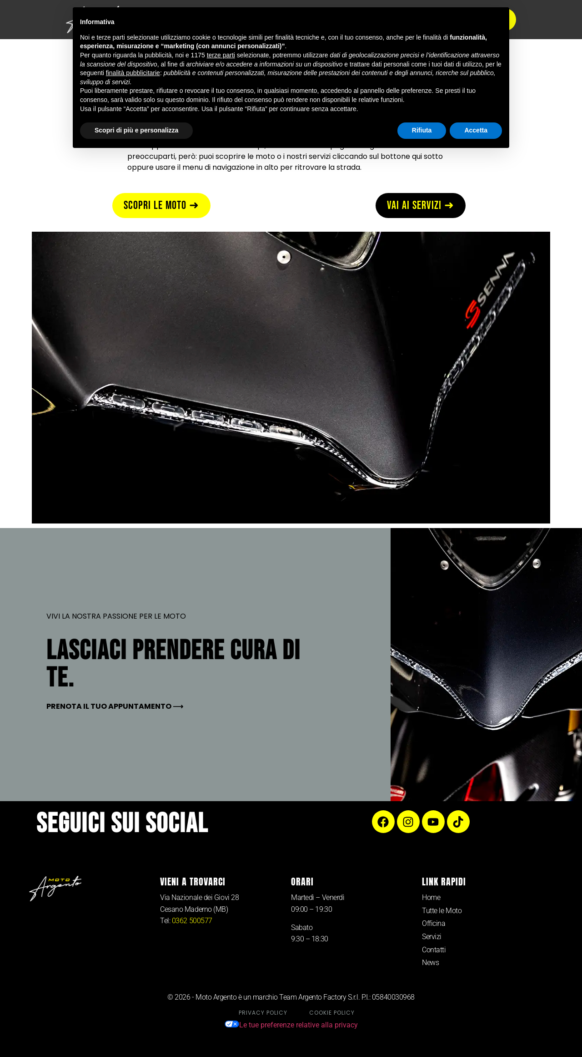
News (430, 962)
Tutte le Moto (442, 910)
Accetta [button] (475, 130)
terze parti (221, 55)
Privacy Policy (263, 1012)
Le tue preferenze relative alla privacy (291, 1025)
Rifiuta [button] (422, 130)
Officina (433, 923)
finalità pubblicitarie (133, 72)
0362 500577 (192, 920)
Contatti (434, 949)
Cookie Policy (332, 1012)
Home (431, 897)
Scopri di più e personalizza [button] (136, 130)
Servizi (432, 936)
